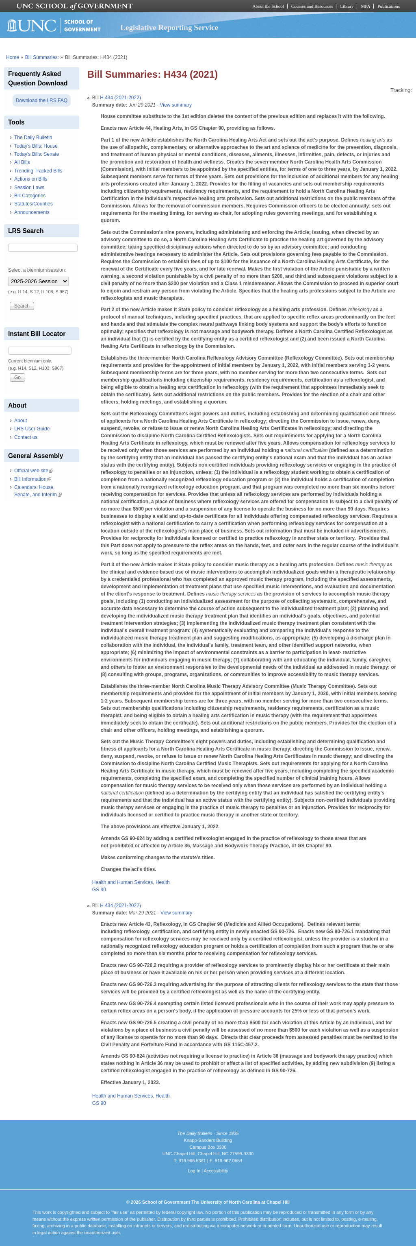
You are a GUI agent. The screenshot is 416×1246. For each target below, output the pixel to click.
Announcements (32, 212)
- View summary (174, 105)
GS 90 (99, 889)
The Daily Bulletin (33, 137)
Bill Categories (30, 196)
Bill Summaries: (42, 57)
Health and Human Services (122, 882)
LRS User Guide (32, 429)
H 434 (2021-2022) (120, 97)
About (20, 420)
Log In (194, 1170)
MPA (365, 6)
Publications (388, 6)
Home (12, 57)
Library (346, 6)
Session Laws (29, 187)
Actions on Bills (30, 179)
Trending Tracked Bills (38, 171)
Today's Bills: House (36, 146)
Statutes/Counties (33, 204)
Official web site (33, 471)
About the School (268, 6)
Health (163, 882)
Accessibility (216, 1170)
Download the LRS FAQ (41, 100)
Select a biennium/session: (37, 270)
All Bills (22, 162)
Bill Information (32, 479)
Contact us (25, 437)
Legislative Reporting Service (169, 27)
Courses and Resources (312, 6)
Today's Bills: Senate (36, 154)
